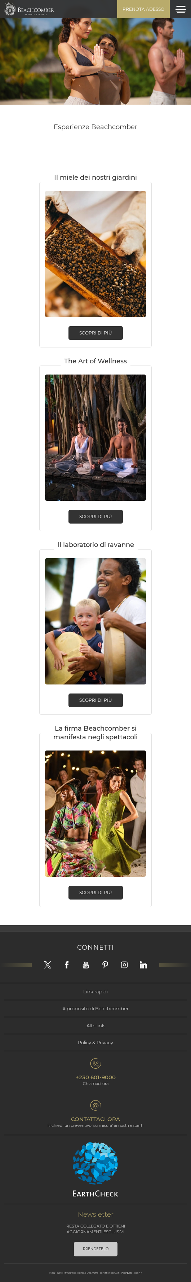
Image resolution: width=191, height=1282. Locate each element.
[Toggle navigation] (181, 9)
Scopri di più (95, 333)
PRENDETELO (95, 1249)
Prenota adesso (143, 9)
